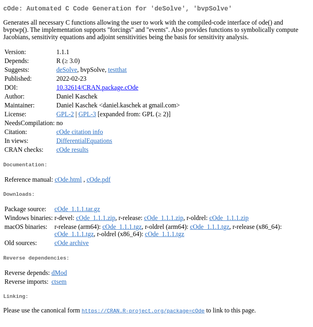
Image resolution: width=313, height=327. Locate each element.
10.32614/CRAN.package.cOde (97, 89)
